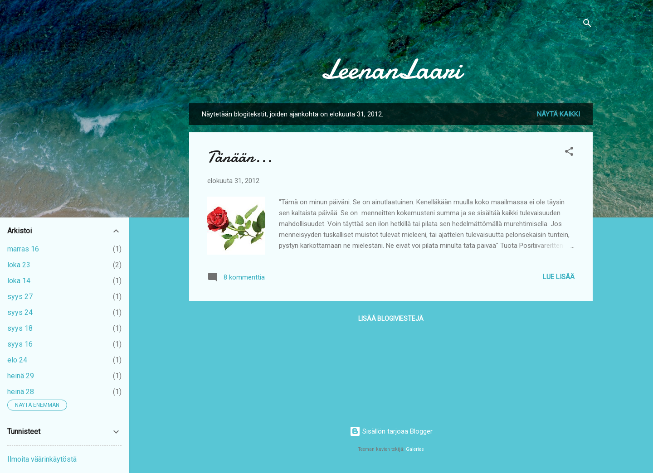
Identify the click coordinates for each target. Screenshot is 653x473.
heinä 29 (20, 376)
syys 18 (20, 328)
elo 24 (17, 360)
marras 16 (23, 249)
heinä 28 (20, 391)
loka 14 (18, 280)
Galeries (415, 449)
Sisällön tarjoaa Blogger (391, 431)
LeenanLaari (391, 69)
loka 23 (18, 265)
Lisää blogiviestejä (391, 318)
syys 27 (20, 296)
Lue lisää (559, 277)
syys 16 (20, 344)
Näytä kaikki (558, 114)
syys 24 (20, 312)
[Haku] (587, 25)
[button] (569, 153)
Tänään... (239, 157)
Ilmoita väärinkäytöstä (42, 459)
